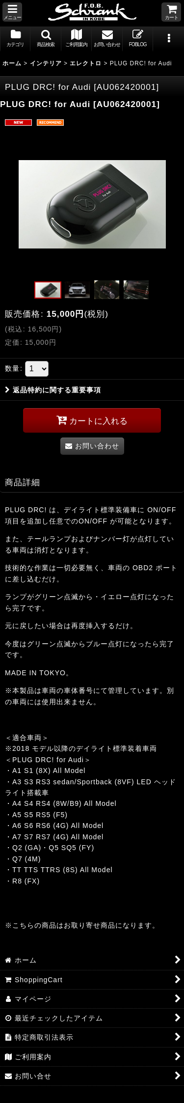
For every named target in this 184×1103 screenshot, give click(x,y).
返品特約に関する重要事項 (53, 390)
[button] (12, 12)
